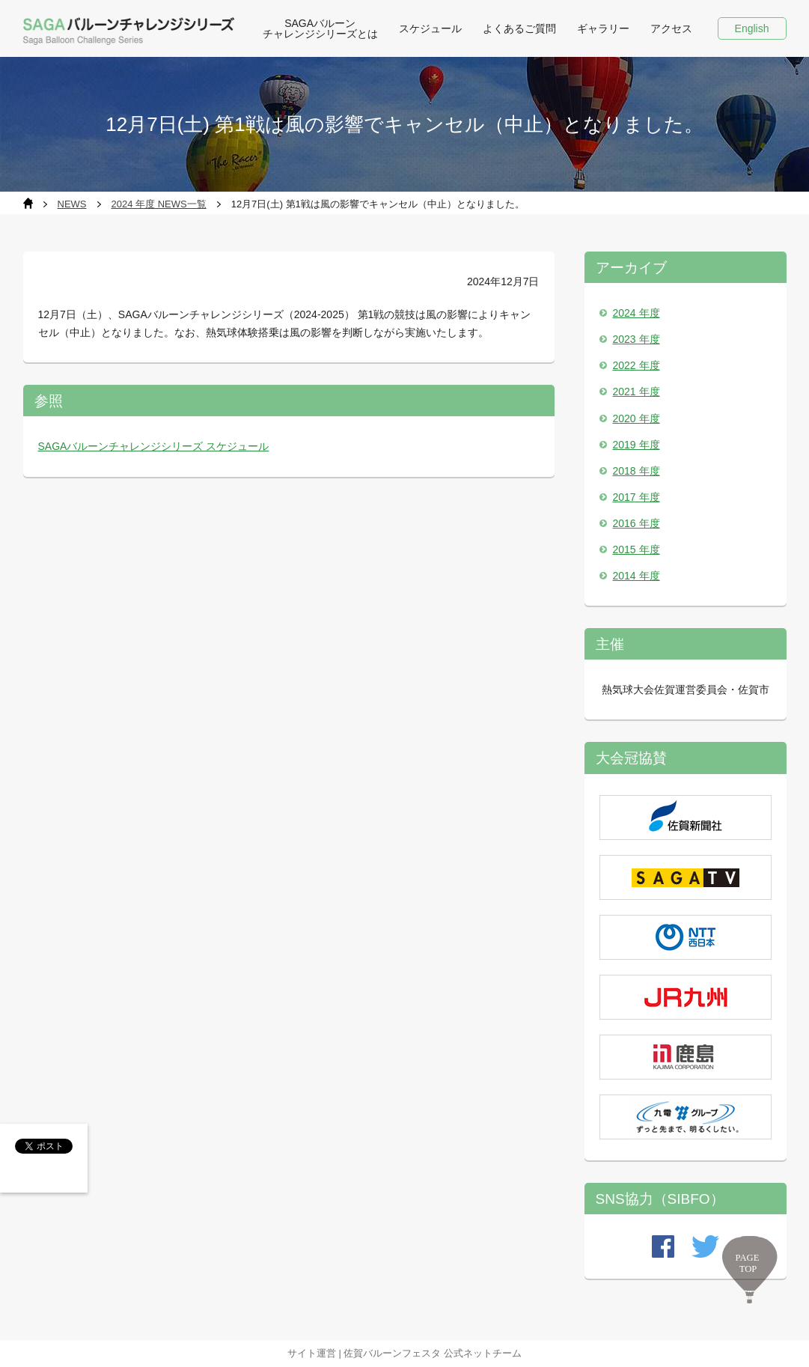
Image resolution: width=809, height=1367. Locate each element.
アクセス (671, 28)
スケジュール (430, 28)
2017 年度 (636, 497)
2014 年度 (636, 576)
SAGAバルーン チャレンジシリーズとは (320, 28)
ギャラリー (603, 28)
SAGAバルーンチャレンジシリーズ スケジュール (153, 446)
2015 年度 (636, 549)
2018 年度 (636, 471)
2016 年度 (636, 523)
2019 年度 (636, 445)
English (752, 28)
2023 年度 (636, 339)
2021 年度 (636, 392)
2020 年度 (636, 418)
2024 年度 (636, 313)
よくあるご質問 (519, 28)
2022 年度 (636, 365)
